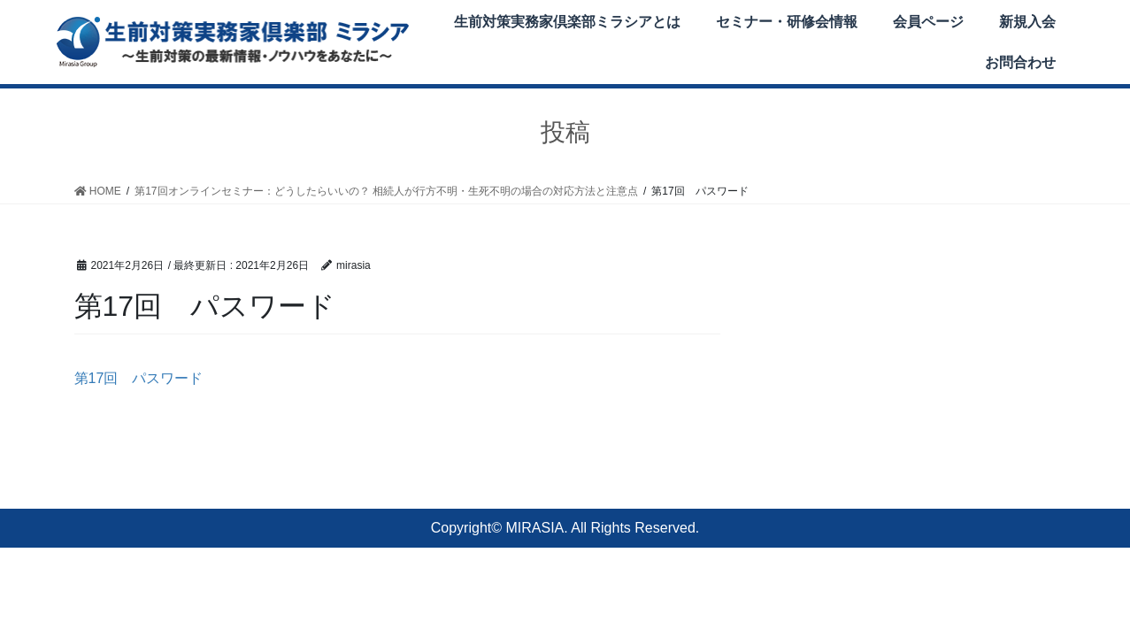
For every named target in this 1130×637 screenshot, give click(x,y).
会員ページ (928, 21)
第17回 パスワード (139, 378)
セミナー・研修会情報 (786, 21)
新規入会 (1027, 21)
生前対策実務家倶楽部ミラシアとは (567, 21)
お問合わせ (1020, 62)
